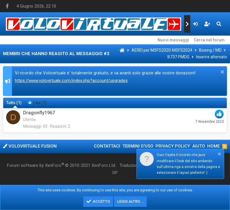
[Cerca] (219, 24)
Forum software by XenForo (61, 165)
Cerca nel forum (209, 40)
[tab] (37, 103)
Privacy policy (172, 146)
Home (213, 146)
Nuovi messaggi (173, 40)
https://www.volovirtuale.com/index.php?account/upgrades (71, 80)
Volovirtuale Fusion (30, 146)
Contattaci (107, 146)
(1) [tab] (14, 102)
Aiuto (198, 146)
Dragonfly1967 (39, 113)
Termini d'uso (137, 146)
